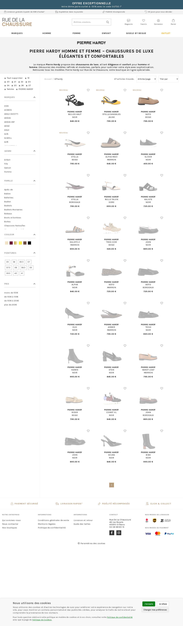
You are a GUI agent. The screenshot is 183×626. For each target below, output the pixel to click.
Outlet (165, 33)
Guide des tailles (82, 524)
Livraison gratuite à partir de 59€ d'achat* (24, 12)
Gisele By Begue (136, 33)
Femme (77, 33)
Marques (17, 33)
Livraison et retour (83, 520)
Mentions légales (47, 524)
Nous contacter (10, 524)
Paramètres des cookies (91, 543)
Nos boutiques (9, 527)
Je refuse (163, 604)
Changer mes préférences (155, 610)
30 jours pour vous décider (158, 12)
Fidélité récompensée (114, 12)
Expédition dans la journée (69, 12)
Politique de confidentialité (51, 527)
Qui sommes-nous (11, 520)
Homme (46, 33)
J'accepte (149, 604)
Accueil (48, 79)
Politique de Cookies (42, 620)
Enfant (106, 33)
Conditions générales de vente (53, 520)
